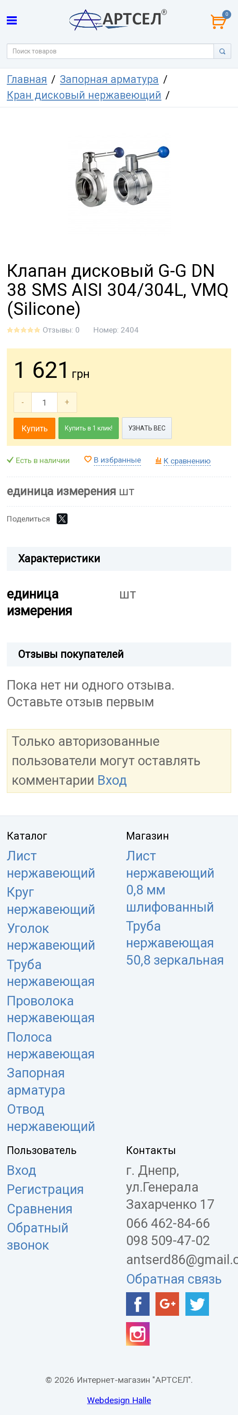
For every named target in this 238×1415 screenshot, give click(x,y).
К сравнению (187, 460)
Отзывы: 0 (61, 329)
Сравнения (40, 1209)
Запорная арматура (109, 79)
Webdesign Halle (119, 1400)
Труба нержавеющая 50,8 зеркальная (175, 943)
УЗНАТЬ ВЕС (146, 428)
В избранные (117, 459)
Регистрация (45, 1189)
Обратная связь (174, 1279)
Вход (112, 780)
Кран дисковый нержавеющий (84, 95)
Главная (27, 79)
